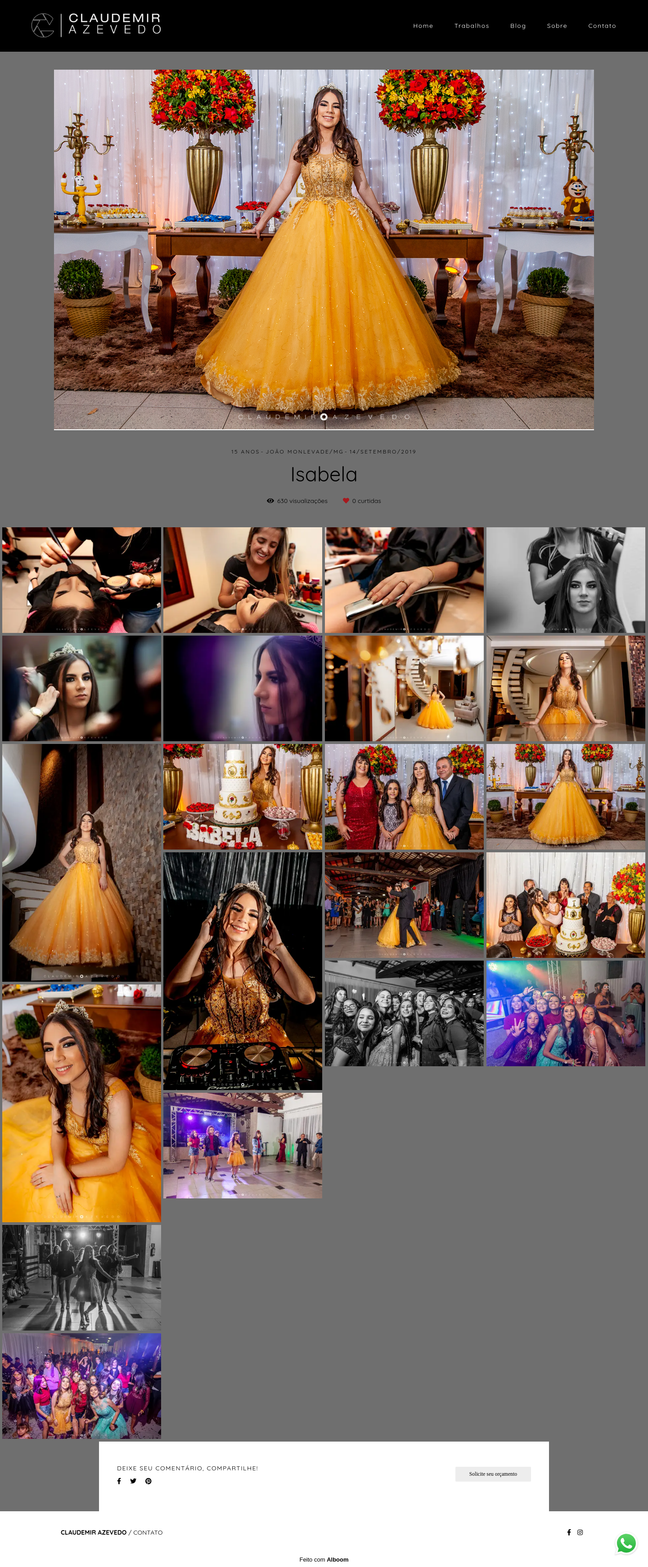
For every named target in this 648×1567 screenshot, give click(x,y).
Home (423, 26)
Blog (518, 26)
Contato (602, 26)
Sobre (557, 26)
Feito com (323, 1559)
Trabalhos (472, 26)
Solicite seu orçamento (493, 1474)
